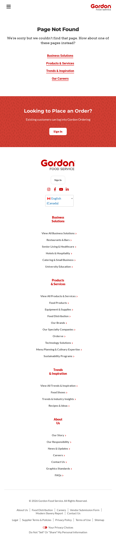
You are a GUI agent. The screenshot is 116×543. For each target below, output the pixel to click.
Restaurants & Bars (58, 239)
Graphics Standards (58, 468)
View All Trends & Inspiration (58, 385)
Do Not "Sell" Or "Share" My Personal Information (58, 532)
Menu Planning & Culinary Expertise (58, 349)
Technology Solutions (58, 342)
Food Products (58, 302)
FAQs (58, 475)
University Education (58, 266)
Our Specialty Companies (58, 329)
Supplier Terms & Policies (36, 519)
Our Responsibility (58, 441)
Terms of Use (83, 519)
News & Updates (58, 448)
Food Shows (58, 392)
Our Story (58, 435)
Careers (58, 455)
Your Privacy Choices (58, 527)
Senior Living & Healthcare (58, 246)
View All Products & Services (58, 296)
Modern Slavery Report (49, 513)
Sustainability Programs (58, 356)
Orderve (58, 336)
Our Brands (58, 322)
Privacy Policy (63, 519)
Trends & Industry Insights (58, 399)
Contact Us (58, 461)
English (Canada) (54, 200)
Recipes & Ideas (58, 405)
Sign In (58, 180)
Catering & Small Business (58, 259)
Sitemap (99, 519)
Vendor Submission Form (84, 510)
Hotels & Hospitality (58, 253)
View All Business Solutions (58, 233)
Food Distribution (58, 316)
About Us (22, 510)
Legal (15, 519)
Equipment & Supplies (58, 309)
